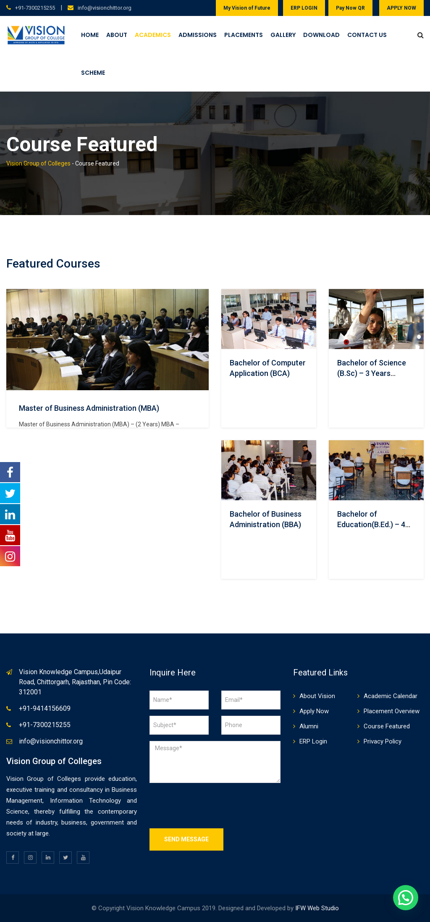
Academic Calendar (390, 696)
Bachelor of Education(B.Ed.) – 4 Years (371, 524)
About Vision (317, 696)
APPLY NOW (401, 8)
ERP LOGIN (304, 8)
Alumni (308, 726)
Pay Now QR (350, 8)
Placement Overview (392, 711)
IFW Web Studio (317, 908)
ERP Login (313, 741)
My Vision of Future (246, 8)
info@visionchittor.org (104, 8)
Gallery (283, 35)
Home (90, 35)
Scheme (93, 72)
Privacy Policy (382, 741)
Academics (153, 35)
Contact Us (367, 35)
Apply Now (314, 711)
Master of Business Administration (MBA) (89, 408)
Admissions (197, 35)
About (116, 35)
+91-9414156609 (45, 708)
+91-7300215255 (35, 8)
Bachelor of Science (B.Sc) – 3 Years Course (371, 373)
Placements (243, 35)
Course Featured (387, 726)
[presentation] (213, 805)
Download (321, 35)
